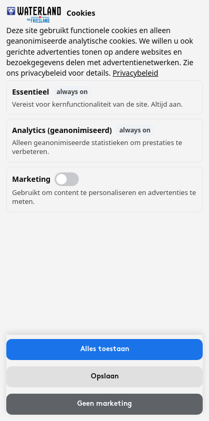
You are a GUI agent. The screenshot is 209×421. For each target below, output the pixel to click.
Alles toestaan (104, 349)
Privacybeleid (135, 73)
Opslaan (105, 376)
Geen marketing (104, 404)
